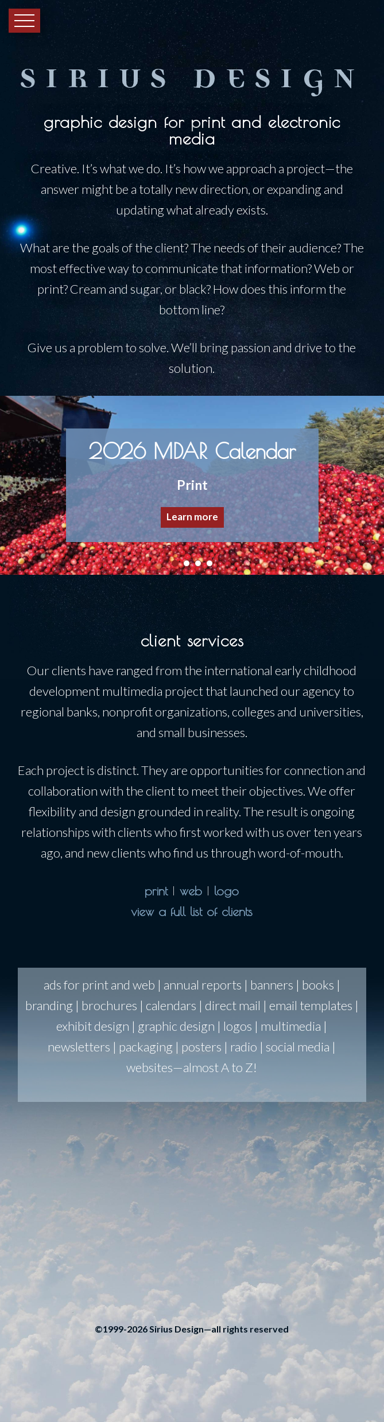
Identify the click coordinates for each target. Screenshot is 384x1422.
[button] (192, 485)
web (191, 890)
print (156, 890)
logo (226, 890)
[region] (192, 485)
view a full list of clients (192, 911)
